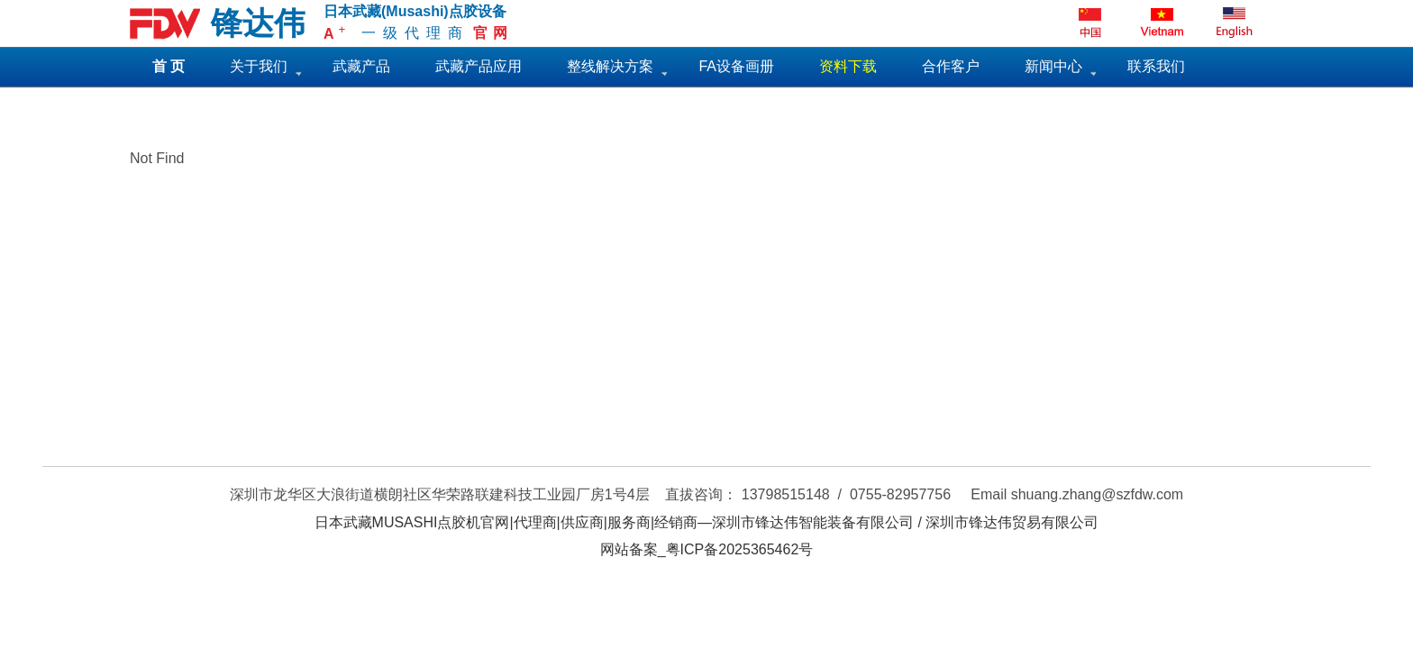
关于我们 (258, 66)
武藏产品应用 (478, 66)
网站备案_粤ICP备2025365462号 (707, 549)
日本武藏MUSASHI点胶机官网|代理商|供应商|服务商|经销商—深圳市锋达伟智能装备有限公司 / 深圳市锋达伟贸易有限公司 (707, 522)
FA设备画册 (736, 66)
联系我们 (1156, 66)
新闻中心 (1053, 66)
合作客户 (951, 66)
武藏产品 (361, 66)
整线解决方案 (610, 66)
